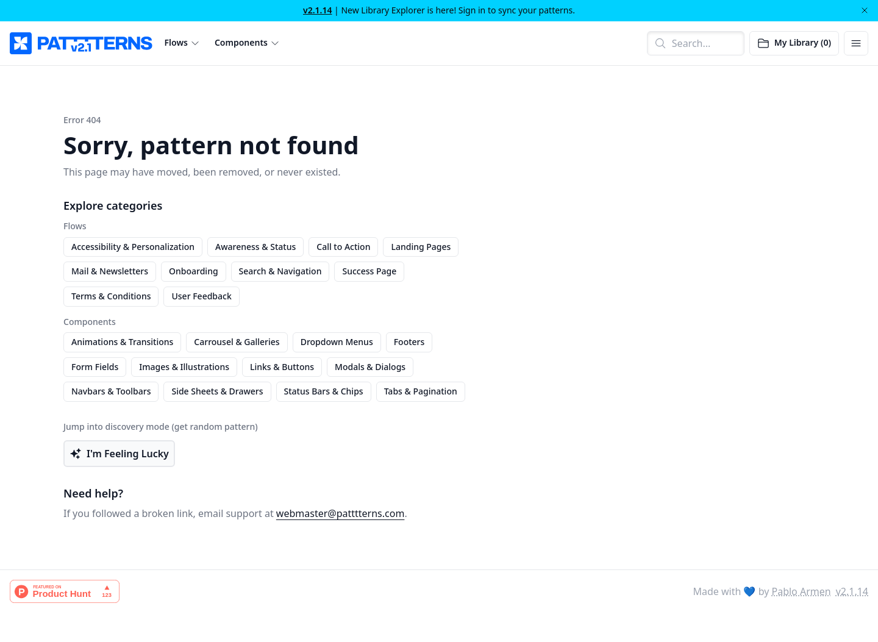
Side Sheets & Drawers (217, 391)
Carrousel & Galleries (236, 342)
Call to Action (343, 246)
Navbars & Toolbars (111, 391)
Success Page (369, 271)
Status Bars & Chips (323, 391)
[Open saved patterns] (794, 43)
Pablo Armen (801, 591)
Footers (409, 342)
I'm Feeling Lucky (119, 453)
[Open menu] (856, 43)
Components (241, 42)
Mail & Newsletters (109, 271)
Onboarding (193, 271)
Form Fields (94, 367)
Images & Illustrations (184, 367)
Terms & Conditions (111, 296)
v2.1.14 (317, 10)
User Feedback (201, 296)
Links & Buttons (282, 367)
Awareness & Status (255, 246)
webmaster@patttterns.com (340, 513)
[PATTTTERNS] (81, 43)
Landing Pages (421, 246)
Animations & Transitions (122, 342)
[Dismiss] (864, 10)
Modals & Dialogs (370, 367)
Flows (176, 42)
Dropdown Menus (337, 342)
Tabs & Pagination (420, 391)
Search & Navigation (280, 271)
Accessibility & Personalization (133, 246)
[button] (182, 43)
